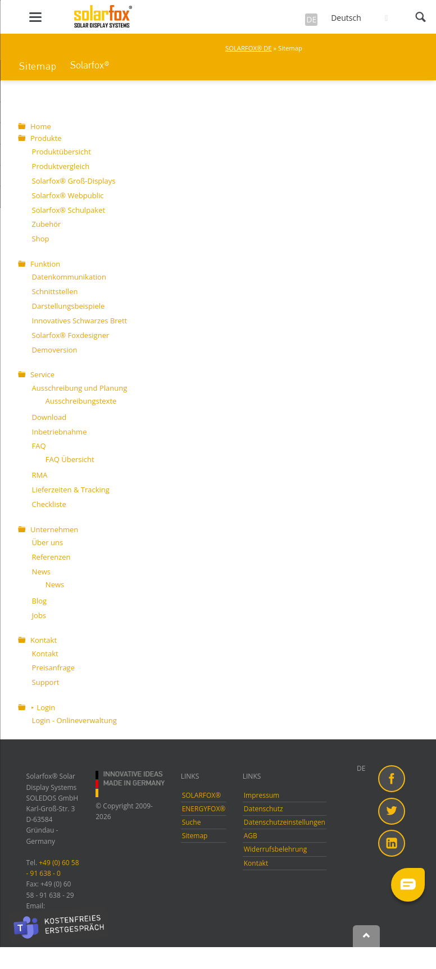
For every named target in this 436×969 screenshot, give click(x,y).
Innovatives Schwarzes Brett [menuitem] (80, 321)
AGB (250, 835)
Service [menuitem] (42, 374)
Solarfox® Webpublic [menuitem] (68, 195)
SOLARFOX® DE (248, 48)
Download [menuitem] (49, 417)
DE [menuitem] (361, 768)
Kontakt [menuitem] (43, 640)
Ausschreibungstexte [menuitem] (81, 401)
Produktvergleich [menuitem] (61, 166)
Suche (191, 822)
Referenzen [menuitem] (51, 557)
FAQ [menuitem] (39, 446)
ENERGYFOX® (204, 808)
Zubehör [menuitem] (46, 224)
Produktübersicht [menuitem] (61, 152)
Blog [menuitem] (39, 601)
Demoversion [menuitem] (55, 350)
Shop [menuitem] (40, 239)
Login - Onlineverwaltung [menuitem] (74, 720)
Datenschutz (263, 808)
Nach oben (366, 936)
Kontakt (256, 863)
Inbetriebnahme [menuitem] (59, 432)
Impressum (261, 795)
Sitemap (37, 66)
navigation (35, 17)
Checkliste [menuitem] (49, 504)
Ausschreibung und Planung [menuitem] (80, 388)
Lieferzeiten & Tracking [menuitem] (71, 489)
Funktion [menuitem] (45, 264)
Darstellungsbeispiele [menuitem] (68, 306)
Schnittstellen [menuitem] (55, 291)
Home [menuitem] (40, 126)
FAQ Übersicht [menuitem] (70, 459)
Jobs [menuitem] (39, 615)
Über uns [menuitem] (47, 542)
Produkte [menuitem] (46, 138)
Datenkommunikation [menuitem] (69, 277)
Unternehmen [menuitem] (54, 529)
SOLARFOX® (201, 795)
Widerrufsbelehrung (275, 849)
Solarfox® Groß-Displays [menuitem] (74, 181)
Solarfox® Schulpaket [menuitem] (68, 210)
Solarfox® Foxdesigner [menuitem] (71, 335)
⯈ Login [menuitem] (42, 707)
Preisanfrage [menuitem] (53, 667)
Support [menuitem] (46, 682)
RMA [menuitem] (40, 475)
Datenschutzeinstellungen (284, 822)
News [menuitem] (41, 571)
